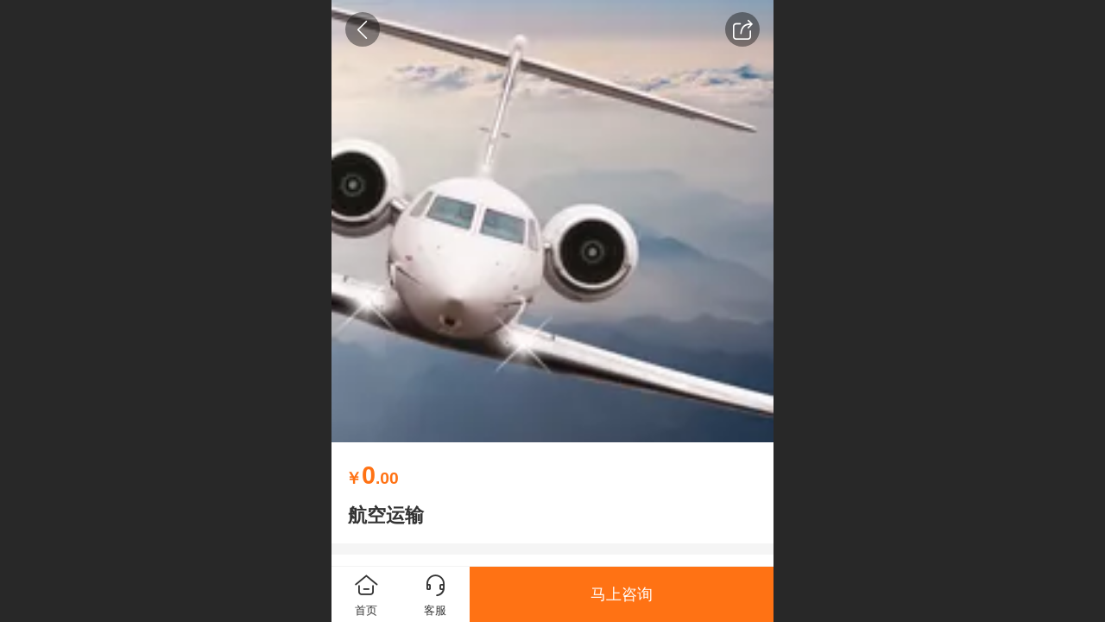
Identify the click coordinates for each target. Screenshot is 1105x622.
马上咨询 (621, 594)
